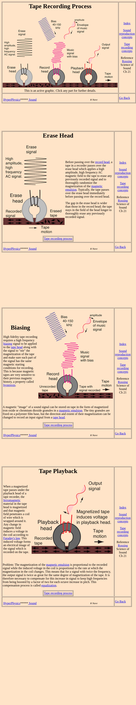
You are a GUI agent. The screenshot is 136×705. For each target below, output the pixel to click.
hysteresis (9, 385)
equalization (48, 585)
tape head (17, 347)
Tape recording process (58, 238)
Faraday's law (11, 538)
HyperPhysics (11, 99)
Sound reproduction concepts (127, 34)
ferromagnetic (11, 500)
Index (127, 23)
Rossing (127, 61)
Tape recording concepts (127, 47)
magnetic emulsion (70, 410)
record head (102, 162)
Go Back (124, 98)
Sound (32, 99)
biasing (7, 343)
